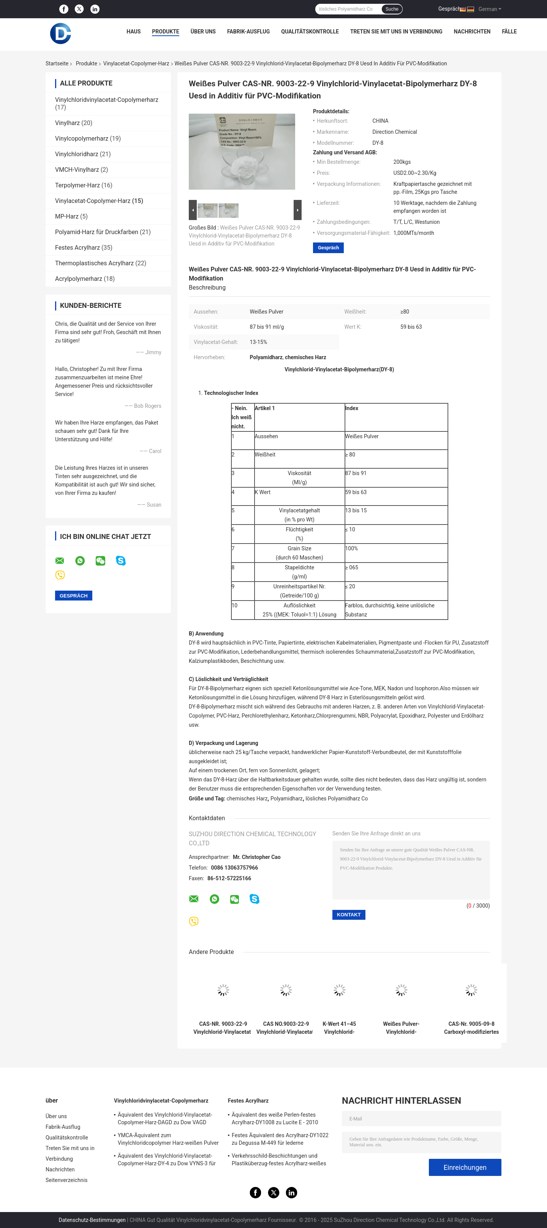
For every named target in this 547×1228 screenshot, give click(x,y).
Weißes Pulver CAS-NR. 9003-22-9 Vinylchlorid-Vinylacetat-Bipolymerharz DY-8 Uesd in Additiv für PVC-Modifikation (244, 236)
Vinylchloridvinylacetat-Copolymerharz (106, 99)
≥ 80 (350, 455)
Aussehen (266, 436)
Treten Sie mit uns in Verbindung (396, 32)
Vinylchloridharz (76, 154)
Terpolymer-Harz (77, 185)
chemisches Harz (247, 798)
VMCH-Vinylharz (77, 169)
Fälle (509, 32)
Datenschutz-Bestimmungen (92, 1220)
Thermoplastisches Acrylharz (94, 263)
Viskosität (299, 473)
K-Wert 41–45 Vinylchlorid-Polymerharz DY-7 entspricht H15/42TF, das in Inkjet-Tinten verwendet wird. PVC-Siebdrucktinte (339, 1028)
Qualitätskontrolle (310, 32)
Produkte (165, 32)
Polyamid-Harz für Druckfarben (96, 232)
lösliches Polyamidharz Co (336, 798)
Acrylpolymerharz (78, 278)
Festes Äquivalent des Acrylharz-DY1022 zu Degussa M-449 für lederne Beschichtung (280, 1140)
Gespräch (449, 9)
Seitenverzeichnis (67, 1180)
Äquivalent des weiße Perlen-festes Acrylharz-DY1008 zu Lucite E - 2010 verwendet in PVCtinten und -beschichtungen (275, 1120)
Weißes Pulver (362, 436)
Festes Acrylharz (77, 247)
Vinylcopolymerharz (81, 138)
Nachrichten (472, 32)
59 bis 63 (356, 492)
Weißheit (265, 455)
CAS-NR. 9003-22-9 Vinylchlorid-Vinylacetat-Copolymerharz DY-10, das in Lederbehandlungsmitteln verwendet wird (223, 1028)
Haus (133, 32)
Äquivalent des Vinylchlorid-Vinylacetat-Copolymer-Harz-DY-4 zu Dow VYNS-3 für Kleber (167, 1161)
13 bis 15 (356, 510)
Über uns (203, 32)
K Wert (263, 492)
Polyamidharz (286, 798)
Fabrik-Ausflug (248, 32)
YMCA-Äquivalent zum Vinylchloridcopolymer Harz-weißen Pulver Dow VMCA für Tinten (168, 1140)
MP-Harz (67, 216)
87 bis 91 (356, 473)
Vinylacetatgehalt (299, 510)
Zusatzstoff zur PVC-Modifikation (434, 652)
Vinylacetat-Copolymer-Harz (136, 63)
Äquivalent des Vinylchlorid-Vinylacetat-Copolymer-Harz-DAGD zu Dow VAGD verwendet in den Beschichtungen (165, 1120)
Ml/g (299, 482)
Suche (392, 9)
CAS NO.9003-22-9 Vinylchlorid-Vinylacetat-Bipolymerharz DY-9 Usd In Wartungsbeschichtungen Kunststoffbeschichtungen (286, 1028)
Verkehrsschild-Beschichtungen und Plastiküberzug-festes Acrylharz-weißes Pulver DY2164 (279, 1161)
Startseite (57, 63)
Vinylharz (67, 123)
